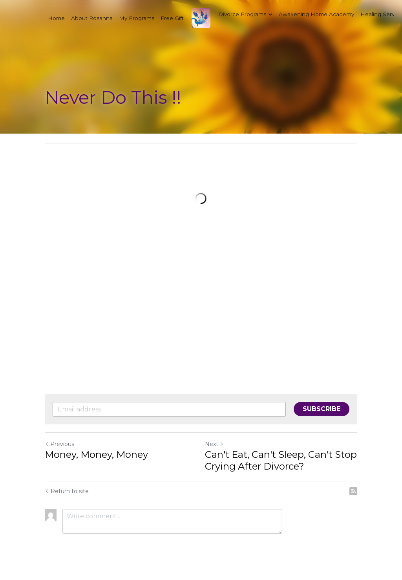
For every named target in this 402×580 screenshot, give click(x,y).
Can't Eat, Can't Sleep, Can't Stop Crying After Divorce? (281, 460)
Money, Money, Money (96, 454)
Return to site (67, 491)
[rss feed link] (353, 491)
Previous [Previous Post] (59, 444)
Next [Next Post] (214, 444)
